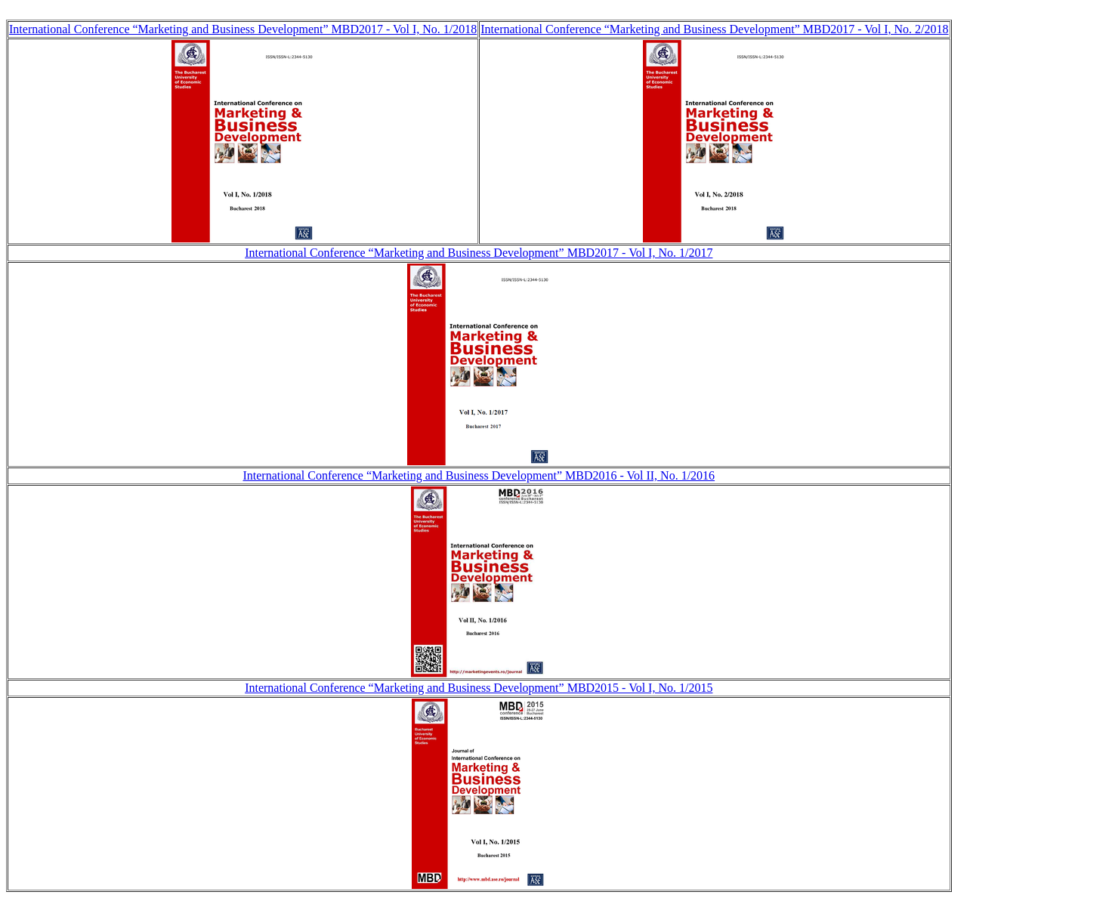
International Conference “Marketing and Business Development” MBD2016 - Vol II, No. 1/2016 (478, 475)
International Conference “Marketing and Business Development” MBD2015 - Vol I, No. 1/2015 (478, 687)
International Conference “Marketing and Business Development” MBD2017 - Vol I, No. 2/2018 (714, 29)
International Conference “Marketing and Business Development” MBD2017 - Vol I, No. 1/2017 (478, 252)
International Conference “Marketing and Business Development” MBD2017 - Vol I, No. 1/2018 (243, 29)
